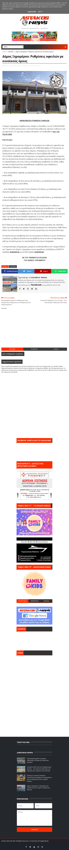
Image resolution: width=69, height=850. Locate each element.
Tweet (27, 271)
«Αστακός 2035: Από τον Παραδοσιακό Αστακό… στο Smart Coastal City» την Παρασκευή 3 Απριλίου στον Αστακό (39, 769)
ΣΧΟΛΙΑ (46, 601)
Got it (40, 12)
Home (4, 52)
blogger (12, 349)
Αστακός (11, 52)
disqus (56, 349)
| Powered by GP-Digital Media (38, 841)
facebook (34, 349)
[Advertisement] (35, 330)
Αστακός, (39, 66)
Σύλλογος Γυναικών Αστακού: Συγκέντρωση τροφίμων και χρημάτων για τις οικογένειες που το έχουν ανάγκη (39, 778)
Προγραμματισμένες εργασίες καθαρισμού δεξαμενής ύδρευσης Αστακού (38, 760)
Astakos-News (6, 841)
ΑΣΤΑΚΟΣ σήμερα (34, 640)
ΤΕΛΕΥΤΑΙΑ (22, 601)
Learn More (32, 12)
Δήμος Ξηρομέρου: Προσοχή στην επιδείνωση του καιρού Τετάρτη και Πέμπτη (38, 788)
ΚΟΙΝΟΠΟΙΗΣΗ (11, 271)
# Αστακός (12, 266)
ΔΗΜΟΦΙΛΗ (34, 601)
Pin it (44, 271)
